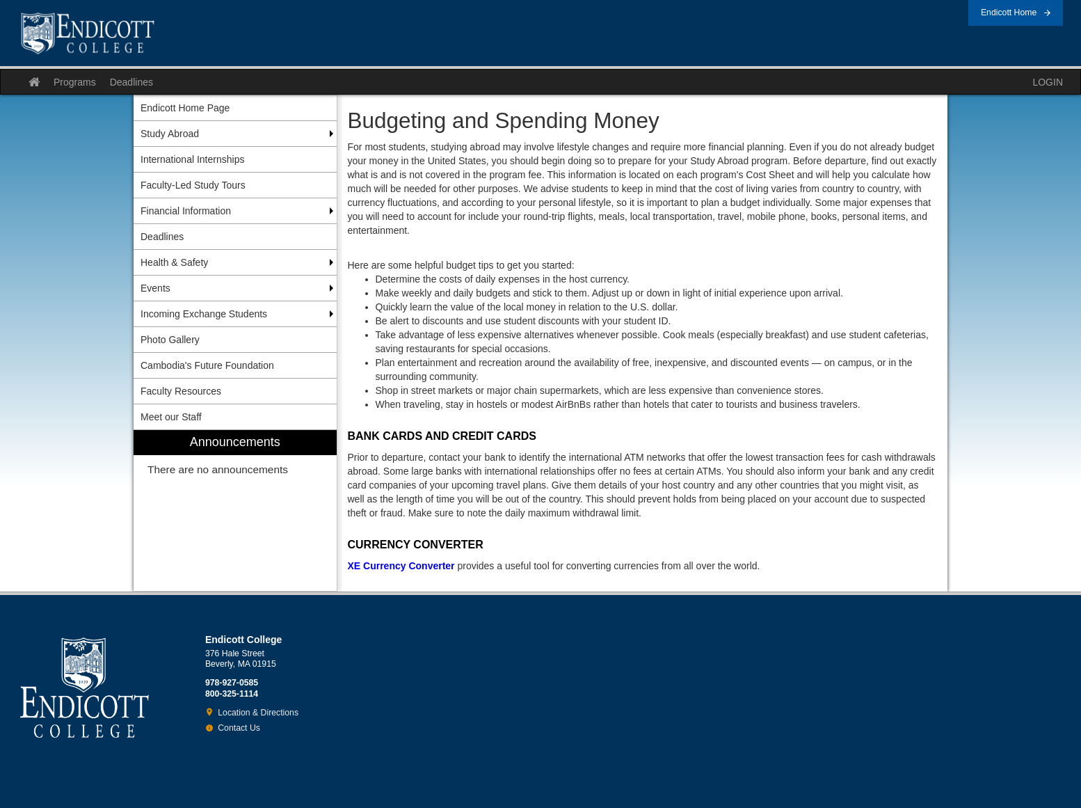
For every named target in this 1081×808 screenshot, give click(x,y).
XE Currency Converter (401, 565)
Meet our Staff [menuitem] (171, 416)
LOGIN (1047, 82)
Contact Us (239, 728)
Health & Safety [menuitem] (174, 262)
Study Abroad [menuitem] (170, 133)
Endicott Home (1008, 12)
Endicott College (87, 33)
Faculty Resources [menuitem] (181, 391)
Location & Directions (258, 713)
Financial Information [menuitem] (186, 210)
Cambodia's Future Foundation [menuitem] (207, 365)
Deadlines (131, 82)
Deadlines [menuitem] (162, 236)
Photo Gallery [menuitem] (170, 339)
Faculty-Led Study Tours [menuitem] (193, 185)
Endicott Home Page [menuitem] (185, 107)
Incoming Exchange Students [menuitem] (204, 313)
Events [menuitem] (155, 288)
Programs (75, 82)
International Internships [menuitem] (192, 159)
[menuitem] (235, 510)
